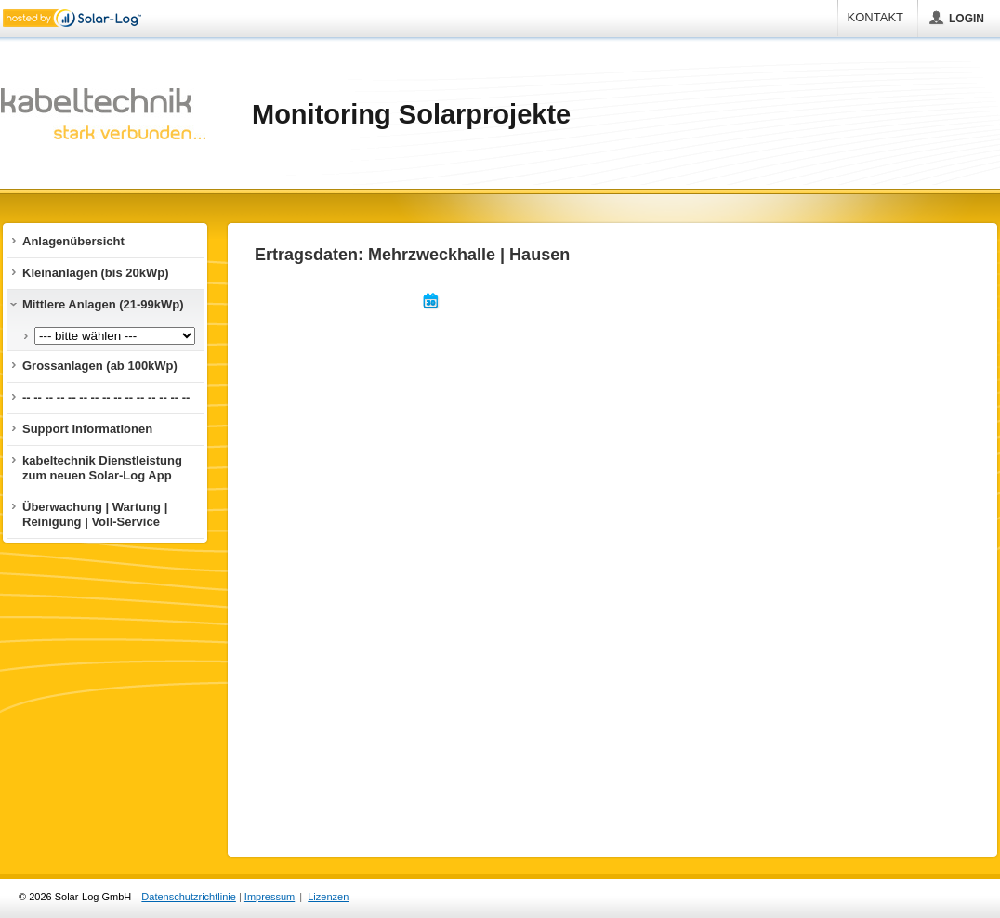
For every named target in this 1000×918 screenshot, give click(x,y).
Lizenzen (328, 896)
